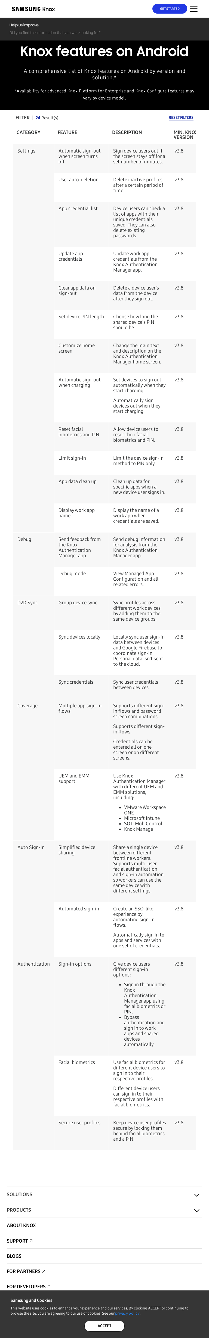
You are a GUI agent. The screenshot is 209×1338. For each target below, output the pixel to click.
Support (17, 1241)
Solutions (19, 1194)
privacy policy (127, 1313)
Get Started (170, 9)
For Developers (26, 1287)
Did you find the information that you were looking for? (55, 32)
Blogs (14, 1256)
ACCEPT (104, 1326)
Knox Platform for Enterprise (96, 91)
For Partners (24, 1271)
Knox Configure (151, 91)
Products (19, 1210)
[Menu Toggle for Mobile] (193, 8)
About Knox (21, 1225)
